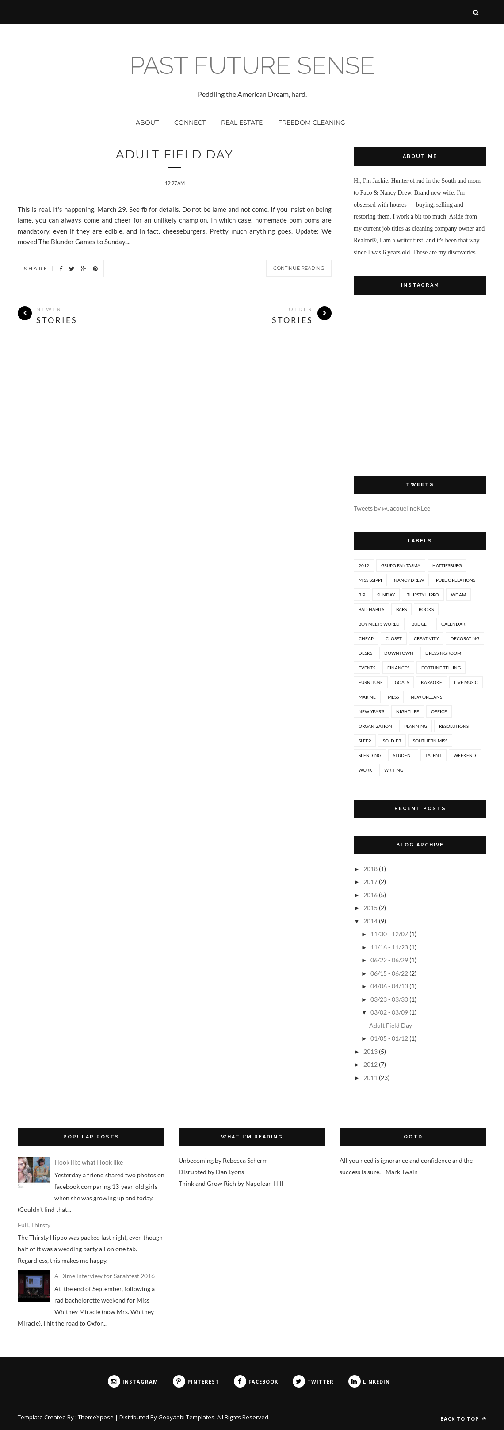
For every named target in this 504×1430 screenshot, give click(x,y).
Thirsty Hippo (423, 594)
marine (367, 697)
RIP (362, 594)
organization (375, 726)
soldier (392, 740)
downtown (398, 653)
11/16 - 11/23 (389, 947)
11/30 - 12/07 (389, 934)
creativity (426, 638)
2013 (370, 1051)
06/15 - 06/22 (389, 973)
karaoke (431, 682)
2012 (364, 565)
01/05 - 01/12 (389, 1038)
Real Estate (242, 123)
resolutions (454, 726)
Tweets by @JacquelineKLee (392, 508)
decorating (465, 638)
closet (394, 638)
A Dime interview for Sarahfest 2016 (104, 1276)
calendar (453, 624)
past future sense (252, 65)
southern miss (430, 740)
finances (398, 667)
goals (402, 682)
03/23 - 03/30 (389, 999)
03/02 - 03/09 (389, 1012)
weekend (465, 755)
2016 (370, 895)
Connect (190, 123)
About (147, 123)
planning (415, 726)
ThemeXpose (95, 1417)
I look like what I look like (88, 1162)
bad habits (371, 609)
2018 (370, 869)
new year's (371, 711)
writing (393, 770)
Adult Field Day (174, 154)
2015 (370, 907)
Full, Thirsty (34, 1225)
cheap (366, 638)
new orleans (426, 697)
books (426, 609)
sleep (365, 740)
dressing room (443, 653)
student (403, 755)
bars (401, 609)
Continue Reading (299, 268)
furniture (371, 682)
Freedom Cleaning (311, 123)
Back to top (463, 1418)
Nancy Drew (409, 580)
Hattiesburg (447, 565)
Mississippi (370, 580)
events (367, 667)
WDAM (458, 594)
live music (466, 682)
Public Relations (455, 580)
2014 (370, 921)
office (439, 711)
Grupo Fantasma (400, 565)
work (365, 770)
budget (420, 624)
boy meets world (379, 624)
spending (370, 755)
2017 (370, 881)
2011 (370, 1077)
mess (393, 697)
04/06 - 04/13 (389, 986)
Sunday (386, 594)
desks (365, 653)
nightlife (407, 711)
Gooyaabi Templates (186, 1417)
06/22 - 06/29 (389, 960)
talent (433, 755)
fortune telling (441, 667)
